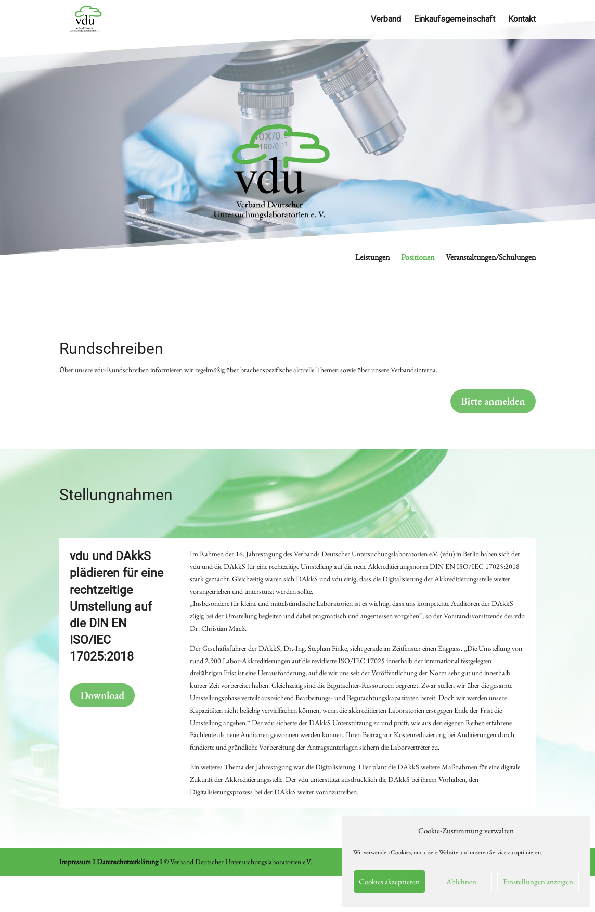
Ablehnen (461, 881)
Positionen (417, 258)
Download (102, 695)
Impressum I (77, 861)
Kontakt (522, 20)
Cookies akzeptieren (389, 881)
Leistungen (372, 258)
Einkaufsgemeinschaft (454, 20)
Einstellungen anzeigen (538, 881)
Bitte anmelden (493, 401)
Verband (386, 20)
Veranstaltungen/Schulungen (491, 258)
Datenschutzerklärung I (129, 861)
